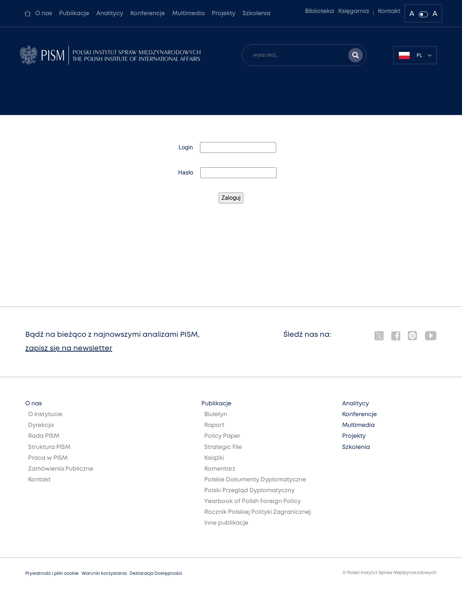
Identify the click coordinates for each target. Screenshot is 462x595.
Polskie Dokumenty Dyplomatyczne (255, 479)
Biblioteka (319, 11)
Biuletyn (215, 414)
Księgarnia (353, 11)
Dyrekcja (41, 425)
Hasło (185, 172)
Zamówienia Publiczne (60, 469)
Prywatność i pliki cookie (52, 574)
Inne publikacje (226, 523)
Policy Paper (222, 436)
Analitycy (109, 13)
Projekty (223, 13)
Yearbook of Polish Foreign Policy (252, 501)
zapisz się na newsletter (68, 348)
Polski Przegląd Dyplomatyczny (249, 490)
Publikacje (74, 13)
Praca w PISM (47, 458)
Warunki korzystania (104, 574)
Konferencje (147, 13)
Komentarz (219, 469)
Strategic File (223, 447)
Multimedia (188, 13)
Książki (214, 458)
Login (186, 147)
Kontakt (389, 11)
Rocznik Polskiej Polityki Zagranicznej (257, 512)
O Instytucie (45, 414)
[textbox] (415, 55)
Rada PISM (43, 436)
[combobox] (415, 55)
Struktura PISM (49, 447)
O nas (43, 13)
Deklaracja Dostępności (156, 574)
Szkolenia (256, 13)
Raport (214, 425)
